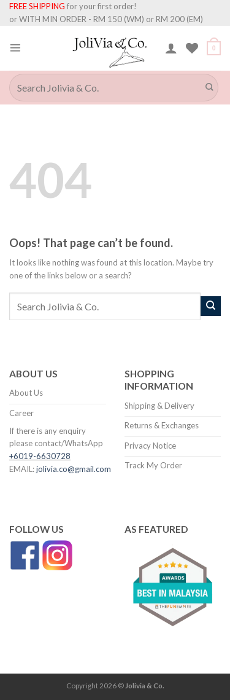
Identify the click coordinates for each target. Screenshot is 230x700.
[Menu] (15, 47)
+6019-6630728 (40, 456)
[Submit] (209, 87)
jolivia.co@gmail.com (73, 469)
